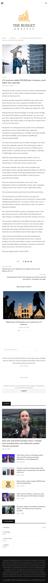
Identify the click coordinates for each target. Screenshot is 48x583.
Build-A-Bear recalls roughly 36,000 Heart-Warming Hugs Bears (31, 482)
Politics (6, 545)
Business (13, 38)
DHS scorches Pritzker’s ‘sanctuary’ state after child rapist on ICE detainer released (30, 495)
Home (4, 38)
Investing (7, 532)
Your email (24, 380)
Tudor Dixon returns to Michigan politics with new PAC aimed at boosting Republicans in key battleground (30, 457)
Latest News (8, 538)
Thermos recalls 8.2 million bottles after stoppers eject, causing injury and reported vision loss (31, 470)
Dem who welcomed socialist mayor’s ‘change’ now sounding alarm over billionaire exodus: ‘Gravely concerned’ (22, 443)
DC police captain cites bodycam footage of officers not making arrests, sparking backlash (31, 509)
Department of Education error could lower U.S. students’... (24, 323)
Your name (24, 368)
